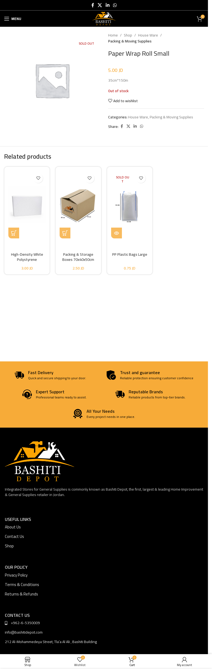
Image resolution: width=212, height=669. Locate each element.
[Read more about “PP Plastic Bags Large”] (116, 233)
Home (113, 35)
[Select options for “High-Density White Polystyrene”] (13, 233)
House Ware (148, 35)
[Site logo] (104, 18)
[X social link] (100, 5)
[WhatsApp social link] (114, 5)
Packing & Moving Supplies (130, 41)
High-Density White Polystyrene (27, 257)
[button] (65, 233)
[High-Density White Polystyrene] (27, 204)
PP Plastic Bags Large (129, 254)
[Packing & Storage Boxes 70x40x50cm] (78, 204)
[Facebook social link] (93, 5)
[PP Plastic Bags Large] (129, 204)
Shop (128, 35)
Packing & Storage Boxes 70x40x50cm (78, 257)
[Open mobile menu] (12, 18)
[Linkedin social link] (107, 5)
